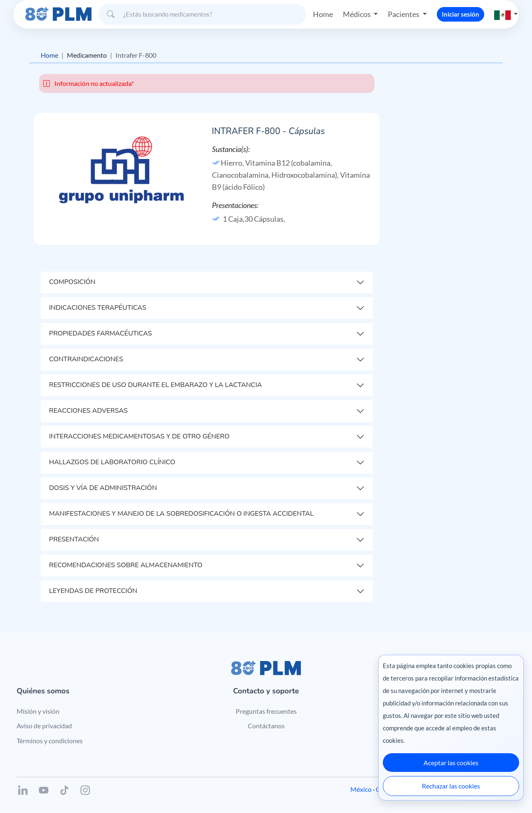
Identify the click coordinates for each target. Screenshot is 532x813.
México (361, 789)
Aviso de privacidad (44, 726)
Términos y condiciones (50, 740)
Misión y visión (38, 711)
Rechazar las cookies (451, 786)
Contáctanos (266, 726)
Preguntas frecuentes (266, 711)
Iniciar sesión (460, 14)
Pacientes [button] (404, 14)
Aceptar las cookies (451, 762)
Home (323, 14)
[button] (506, 14)
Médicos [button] (357, 14)
